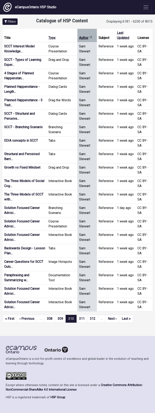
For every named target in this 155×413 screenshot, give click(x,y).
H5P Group (57, 397)
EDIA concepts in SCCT (21, 140)
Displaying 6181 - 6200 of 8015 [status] (129, 21)
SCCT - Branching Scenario (23, 127)
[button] (10, 21)
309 (60, 319)
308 (49, 319)
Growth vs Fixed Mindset (22, 167)
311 (82, 319)
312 (92, 319)
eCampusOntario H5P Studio (29, 7)
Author (85, 38)
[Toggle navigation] (146, 7)
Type (51, 38)
